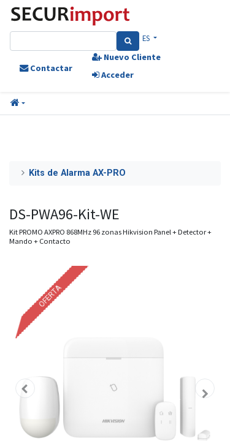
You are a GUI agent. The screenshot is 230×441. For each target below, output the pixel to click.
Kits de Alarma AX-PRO (77, 173)
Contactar (46, 68)
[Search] (128, 41)
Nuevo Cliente (126, 56)
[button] (18, 103)
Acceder (113, 74)
